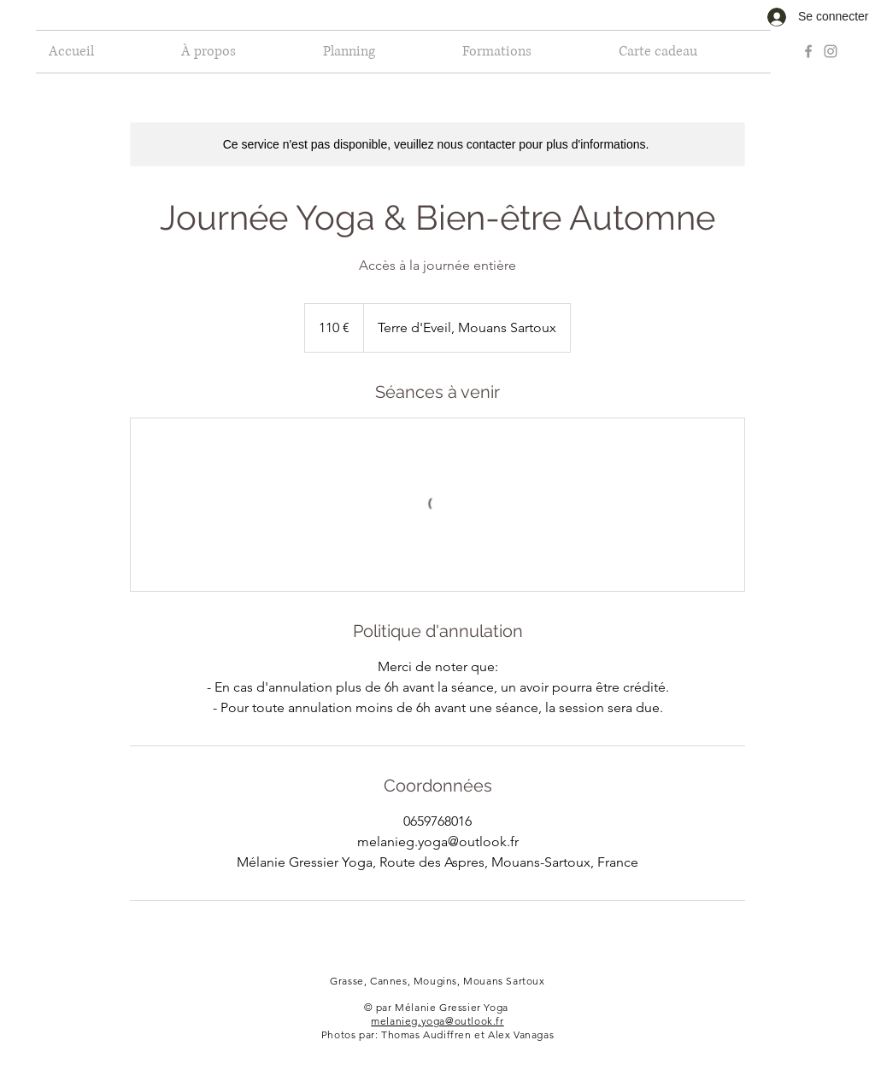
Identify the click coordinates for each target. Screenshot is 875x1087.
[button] (379, 52)
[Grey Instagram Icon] (830, 51)
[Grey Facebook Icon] (808, 51)
